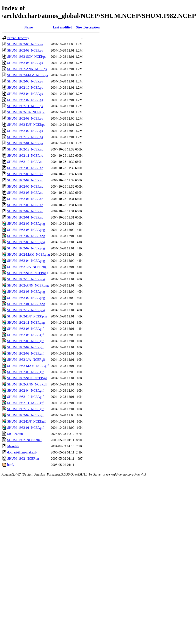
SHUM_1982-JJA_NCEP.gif (26, 359)
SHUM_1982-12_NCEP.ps (25, 137)
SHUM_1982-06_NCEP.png (26, 223)
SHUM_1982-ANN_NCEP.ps (27, 69)
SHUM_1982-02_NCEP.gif (25, 415)
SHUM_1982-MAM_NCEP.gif (27, 366)
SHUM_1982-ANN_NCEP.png (28, 285)
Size (79, 27)
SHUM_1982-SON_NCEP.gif (27, 378)
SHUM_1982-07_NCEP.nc (25, 180)
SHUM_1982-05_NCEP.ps (25, 63)
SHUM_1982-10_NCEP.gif (25, 396)
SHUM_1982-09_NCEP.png (26, 248)
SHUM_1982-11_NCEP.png (26, 322)
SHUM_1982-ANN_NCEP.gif (27, 384)
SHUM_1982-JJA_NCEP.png (27, 267)
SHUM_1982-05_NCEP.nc (25, 192)
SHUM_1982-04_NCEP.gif (25, 390)
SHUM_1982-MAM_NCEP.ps (27, 75)
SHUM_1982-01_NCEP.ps (25, 143)
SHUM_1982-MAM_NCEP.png (28, 254)
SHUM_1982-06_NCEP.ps (25, 44)
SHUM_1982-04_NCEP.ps (25, 93)
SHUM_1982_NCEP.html (24, 440)
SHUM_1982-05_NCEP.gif (25, 335)
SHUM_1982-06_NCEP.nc (25, 186)
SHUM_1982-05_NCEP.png (26, 229)
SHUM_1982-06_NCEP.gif (25, 328)
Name (28, 27)
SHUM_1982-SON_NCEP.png (27, 273)
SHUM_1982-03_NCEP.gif (25, 372)
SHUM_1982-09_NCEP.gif (25, 353)
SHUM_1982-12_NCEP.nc (25, 149)
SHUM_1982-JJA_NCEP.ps (26, 112)
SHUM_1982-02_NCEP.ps (25, 131)
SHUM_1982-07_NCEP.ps (25, 100)
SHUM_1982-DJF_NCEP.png (27, 316)
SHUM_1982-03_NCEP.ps (25, 118)
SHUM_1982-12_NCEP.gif (25, 409)
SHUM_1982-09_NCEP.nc (25, 168)
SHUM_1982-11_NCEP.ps (25, 106)
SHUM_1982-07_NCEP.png (26, 236)
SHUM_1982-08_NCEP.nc (25, 174)
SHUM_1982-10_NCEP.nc (25, 161)
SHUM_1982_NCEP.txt (23, 458)
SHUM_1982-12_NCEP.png (26, 310)
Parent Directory (18, 38)
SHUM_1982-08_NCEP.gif (25, 341)
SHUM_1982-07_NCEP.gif (25, 347)
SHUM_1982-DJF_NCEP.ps (26, 124)
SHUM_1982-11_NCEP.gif (25, 403)
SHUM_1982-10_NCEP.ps (25, 87)
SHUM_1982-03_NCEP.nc (25, 205)
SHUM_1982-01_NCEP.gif (25, 427)
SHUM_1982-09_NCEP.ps (25, 50)
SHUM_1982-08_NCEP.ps (25, 81)
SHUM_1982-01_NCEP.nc (25, 217)
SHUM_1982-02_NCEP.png (26, 297)
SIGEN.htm (15, 434)
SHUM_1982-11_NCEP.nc (25, 155)
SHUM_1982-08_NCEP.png (26, 242)
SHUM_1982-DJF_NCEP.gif (26, 421)
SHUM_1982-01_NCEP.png (26, 304)
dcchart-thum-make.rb (22, 452)
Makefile (13, 446)
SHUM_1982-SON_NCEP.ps (26, 56)
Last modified (62, 27)
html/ (10, 464)
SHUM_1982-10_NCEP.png (26, 279)
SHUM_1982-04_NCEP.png (26, 260)
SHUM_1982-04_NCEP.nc (25, 199)
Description (91, 27)
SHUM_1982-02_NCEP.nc (25, 211)
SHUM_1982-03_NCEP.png (26, 291)
